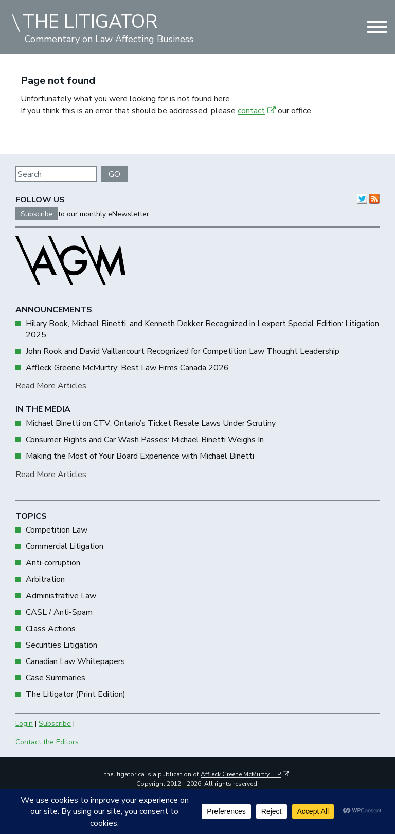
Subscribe (37, 214)
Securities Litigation (61, 645)
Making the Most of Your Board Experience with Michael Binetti (140, 456)
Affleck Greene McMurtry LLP (245, 774)
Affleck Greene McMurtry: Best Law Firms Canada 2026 (127, 367)
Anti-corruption (53, 562)
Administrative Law (61, 595)
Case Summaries (55, 678)
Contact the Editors (47, 742)
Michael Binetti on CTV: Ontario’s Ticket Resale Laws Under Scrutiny (151, 423)
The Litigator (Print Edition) (75, 694)
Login (24, 723)
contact (257, 111)
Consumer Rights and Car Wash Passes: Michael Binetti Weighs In (145, 439)
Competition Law (56, 530)
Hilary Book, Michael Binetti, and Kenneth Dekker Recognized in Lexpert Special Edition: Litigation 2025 (202, 329)
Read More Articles (50, 385)
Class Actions (51, 628)
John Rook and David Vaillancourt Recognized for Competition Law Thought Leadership (182, 351)
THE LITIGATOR (90, 21)
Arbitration (45, 579)
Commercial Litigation (64, 546)
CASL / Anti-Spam (59, 612)
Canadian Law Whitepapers (75, 661)
